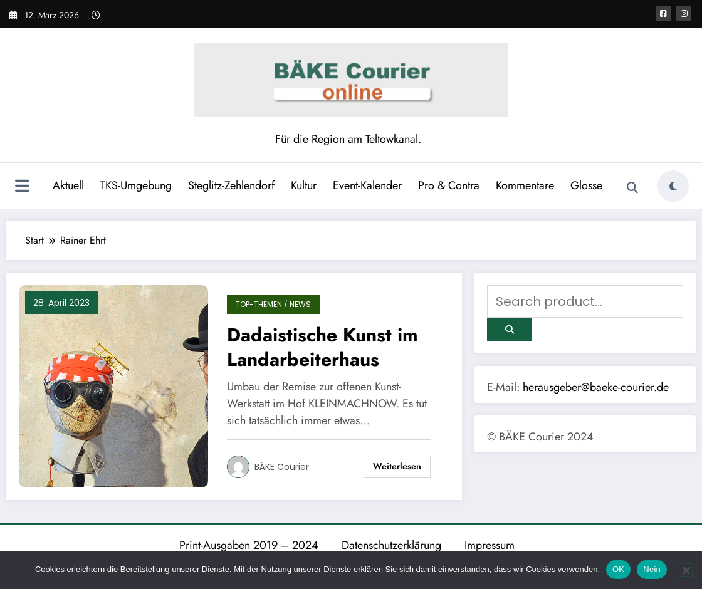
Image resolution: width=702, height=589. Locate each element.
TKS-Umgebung (136, 185)
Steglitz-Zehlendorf (231, 185)
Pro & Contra (448, 185)
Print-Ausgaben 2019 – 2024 (248, 545)
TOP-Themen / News (273, 304)
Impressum (489, 545)
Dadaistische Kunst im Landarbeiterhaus (322, 347)
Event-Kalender (367, 185)
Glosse (586, 185)
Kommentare (525, 185)
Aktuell (68, 185)
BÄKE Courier (281, 467)
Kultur (304, 185)
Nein (652, 569)
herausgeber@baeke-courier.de (596, 387)
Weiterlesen (397, 466)
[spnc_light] (673, 186)
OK (618, 569)
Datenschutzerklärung (391, 545)
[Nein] (686, 570)
